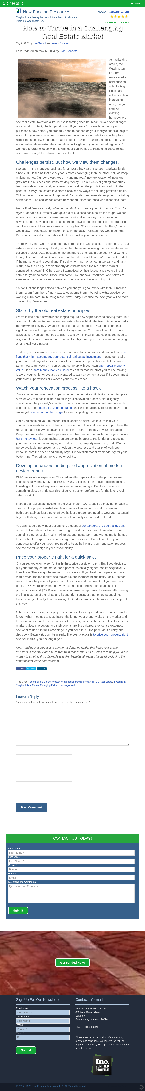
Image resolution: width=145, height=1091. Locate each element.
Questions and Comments (22, 882)
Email (20, 766)
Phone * (12, 865)
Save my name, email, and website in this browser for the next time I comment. (57, 796)
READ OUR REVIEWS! (117, 22)
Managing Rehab (49, 685)
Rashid (125, 1086)
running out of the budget (46, 412)
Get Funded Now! (72, 962)
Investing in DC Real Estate (97, 682)
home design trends (71, 682)
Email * (12, 873)
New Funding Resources (43, 12)
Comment (22, 710)
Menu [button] (138, 3)
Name (20, 752)
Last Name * (14, 857)
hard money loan (27, 438)
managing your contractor (56, 407)
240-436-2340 (119, 12)
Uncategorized (67, 685)
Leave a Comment (60, 43)
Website (20, 779)
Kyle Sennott (68, 51)
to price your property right (110, 634)
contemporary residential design (103, 525)
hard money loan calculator (51, 370)
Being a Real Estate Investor (45, 682)
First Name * (14, 848)
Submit (18, 910)
